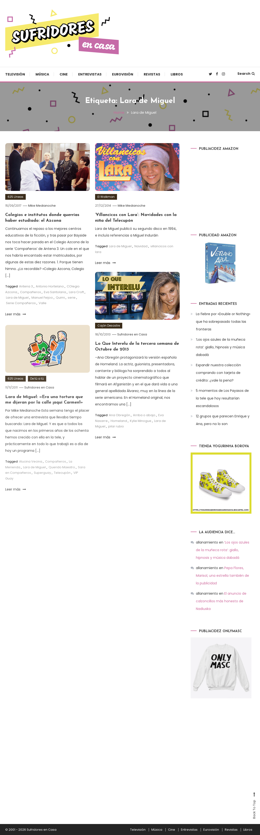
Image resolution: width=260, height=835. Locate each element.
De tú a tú (37, 387)
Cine (64, 74)
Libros (177, 74)
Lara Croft (76, 292)
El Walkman (106, 197)
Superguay (42, 481)
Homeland (119, 420)
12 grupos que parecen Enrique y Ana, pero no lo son (223, 420)
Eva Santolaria (55, 292)
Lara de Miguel (17, 297)
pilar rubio (116, 426)
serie (72, 297)
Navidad (141, 246)
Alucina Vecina (30, 469)
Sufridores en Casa (132, 334)
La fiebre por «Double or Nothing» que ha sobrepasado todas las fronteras (223, 322)
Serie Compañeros (21, 303)
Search (246, 73)
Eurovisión (122, 74)
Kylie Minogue (140, 420)
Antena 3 (26, 286)
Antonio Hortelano (50, 286)
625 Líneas (15, 197)
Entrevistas (90, 74)
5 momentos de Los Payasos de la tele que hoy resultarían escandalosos (222, 398)
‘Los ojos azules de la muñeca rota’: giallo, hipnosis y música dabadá (220, 347)
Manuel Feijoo (42, 297)
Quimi (60, 297)
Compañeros (30, 292)
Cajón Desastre (108, 325)
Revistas (152, 74)
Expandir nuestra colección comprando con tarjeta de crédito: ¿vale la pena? (218, 373)
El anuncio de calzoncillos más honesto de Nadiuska (221, 601)
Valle (42, 303)
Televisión (15, 74)
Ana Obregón (119, 415)
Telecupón (62, 481)
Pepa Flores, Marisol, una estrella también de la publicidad (222, 575)
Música (42, 74)
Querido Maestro (62, 475)
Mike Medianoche (42, 205)
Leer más (15, 314)
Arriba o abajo (144, 415)
